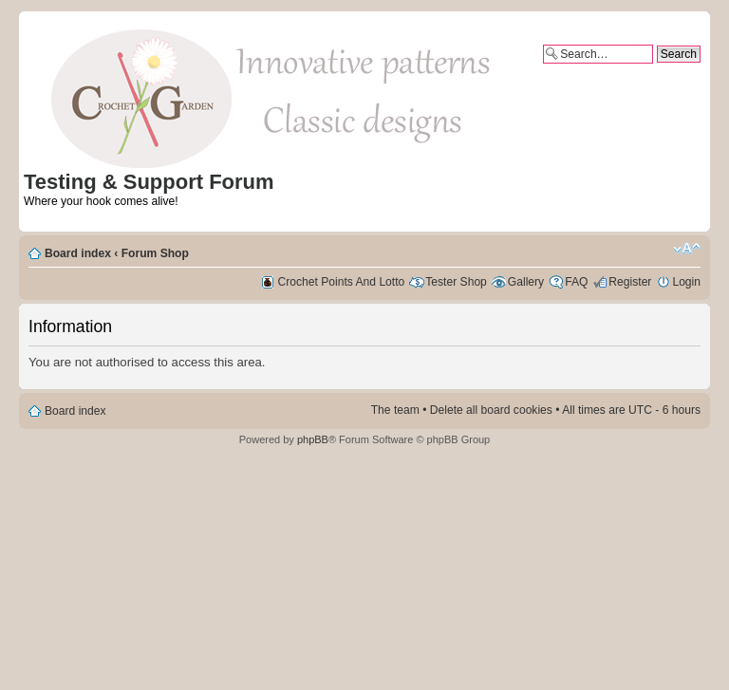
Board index (78, 253)
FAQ (576, 282)
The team (395, 410)
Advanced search (656, 70)
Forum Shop (155, 253)
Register (629, 282)
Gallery (526, 282)
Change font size (687, 248)
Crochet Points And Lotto (341, 282)
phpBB (312, 439)
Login (686, 282)
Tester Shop (456, 282)
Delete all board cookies (491, 410)
